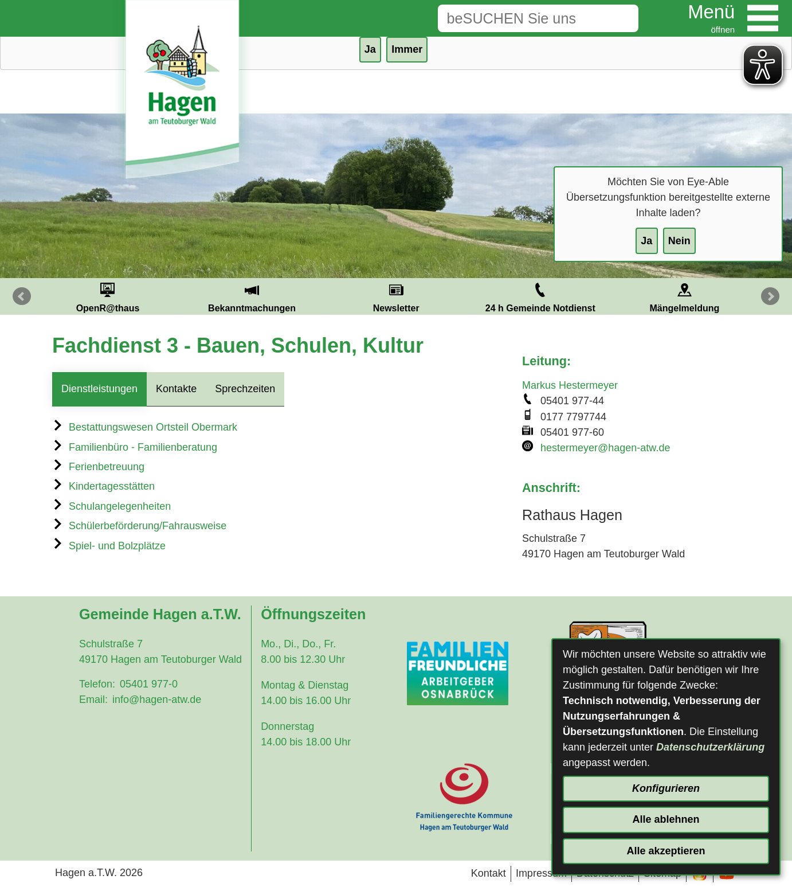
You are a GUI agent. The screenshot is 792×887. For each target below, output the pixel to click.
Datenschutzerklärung (710, 747)
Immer (406, 49)
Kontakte (176, 388)
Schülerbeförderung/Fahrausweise (139, 526)
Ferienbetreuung (98, 466)
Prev (22, 296)
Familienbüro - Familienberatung (134, 447)
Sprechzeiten (245, 388)
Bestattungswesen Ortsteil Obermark (144, 427)
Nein (679, 241)
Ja (646, 241)
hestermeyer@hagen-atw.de (605, 448)
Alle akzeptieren (665, 851)
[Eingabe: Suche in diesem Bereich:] (520, 18)
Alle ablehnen (665, 819)
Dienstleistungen (99, 388)
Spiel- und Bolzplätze (109, 546)
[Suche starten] (620, 18)
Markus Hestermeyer (570, 385)
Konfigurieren (666, 788)
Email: (93, 699)
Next (770, 296)
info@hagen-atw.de (156, 699)
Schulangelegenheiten (111, 506)
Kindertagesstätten (103, 486)
